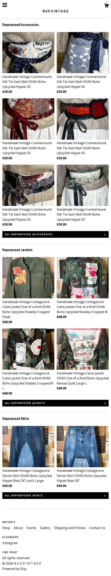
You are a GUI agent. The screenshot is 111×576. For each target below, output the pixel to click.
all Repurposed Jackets (25, 403)
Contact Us (97, 528)
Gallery (45, 528)
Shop (6, 528)
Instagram (10, 543)
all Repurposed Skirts (24, 495)
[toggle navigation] (4, 5)
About (19, 528)
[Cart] (106, 6)
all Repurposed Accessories (29, 234)
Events (32, 528)
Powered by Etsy (14, 569)
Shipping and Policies (70, 528)
